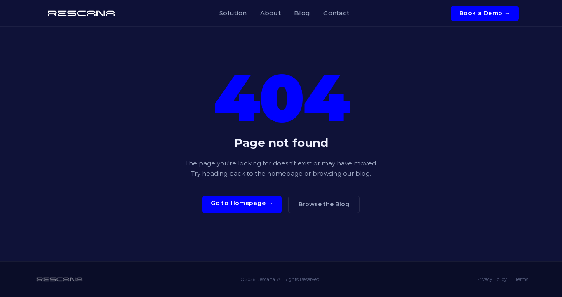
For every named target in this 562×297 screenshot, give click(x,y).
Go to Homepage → (242, 203)
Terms (521, 279)
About (270, 13)
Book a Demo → (484, 13)
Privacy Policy (491, 279)
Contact (336, 13)
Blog (302, 13)
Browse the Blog (324, 204)
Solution (233, 13)
